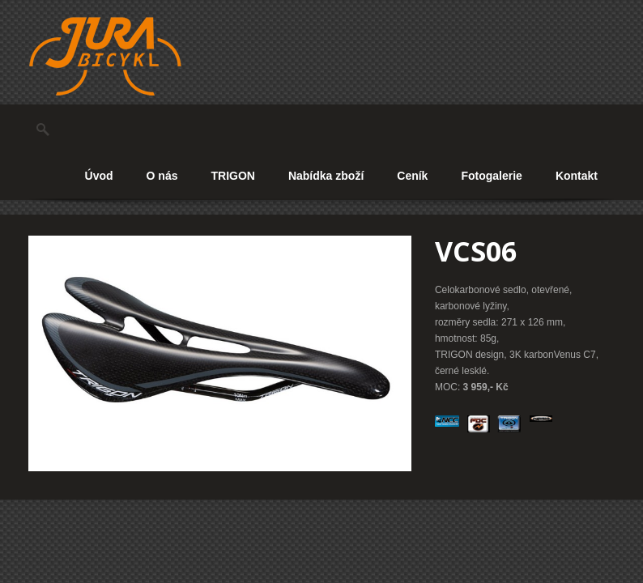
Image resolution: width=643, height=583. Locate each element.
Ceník (412, 175)
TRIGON (232, 175)
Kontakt (577, 175)
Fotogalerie (491, 175)
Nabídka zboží (326, 175)
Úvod (99, 175)
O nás (162, 175)
